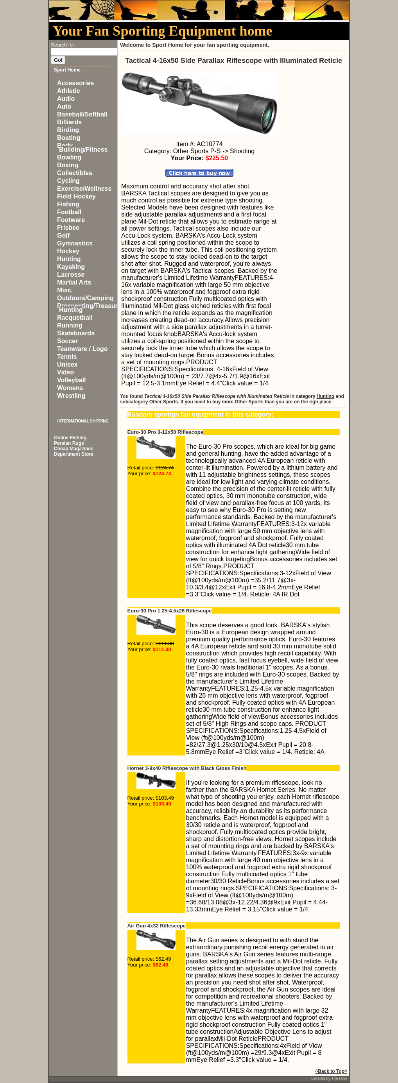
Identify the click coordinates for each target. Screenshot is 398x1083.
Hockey (68, 251)
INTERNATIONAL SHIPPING (83, 421)
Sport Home (67, 70)
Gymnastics (75, 243)
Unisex (67, 364)
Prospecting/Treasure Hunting (89, 308)
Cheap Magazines (73, 448)
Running (69, 325)
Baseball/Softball (82, 114)
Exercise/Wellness (84, 188)
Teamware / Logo (82, 348)
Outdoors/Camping (85, 298)
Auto (64, 106)
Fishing (68, 204)
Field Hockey (76, 196)
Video (65, 372)
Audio (66, 98)
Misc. (65, 290)
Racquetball (75, 317)
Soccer (67, 341)
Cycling (68, 180)
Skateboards (76, 333)
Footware (71, 220)
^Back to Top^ (331, 1071)
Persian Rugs (69, 443)
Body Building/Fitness (82, 147)
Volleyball (71, 380)
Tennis (67, 356)
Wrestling (71, 395)
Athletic (68, 91)
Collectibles (74, 173)
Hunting (69, 259)
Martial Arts (74, 282)
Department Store (73, 454)
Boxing (67, 165)
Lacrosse (70, 274)
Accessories (75, 83)
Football (69, 212)
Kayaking (71, 266)
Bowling (69, 157)
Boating (69, 137)
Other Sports (163, 402)
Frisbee (68, 227)
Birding (68, 130)
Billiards (69, 122)
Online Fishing (70, 437)
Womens (70, 388)
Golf (63, 235)
